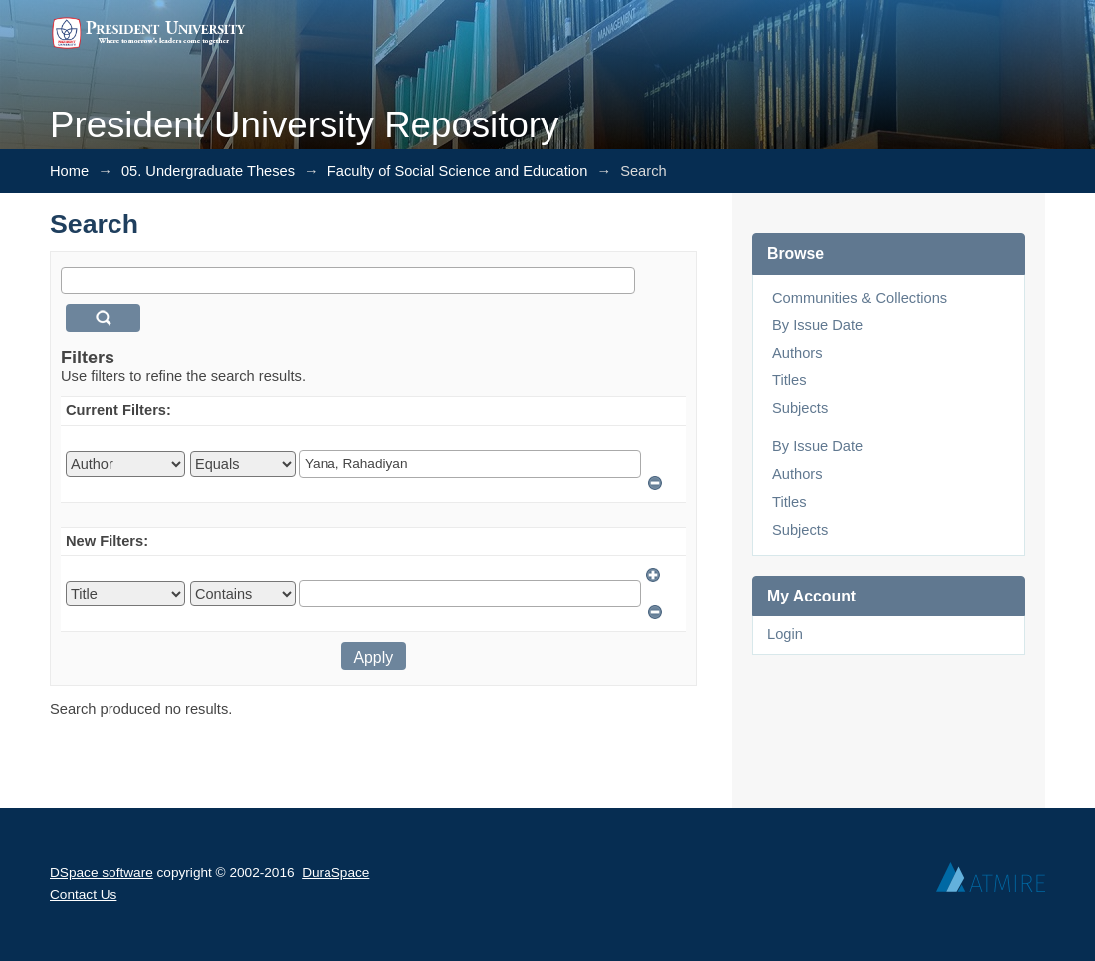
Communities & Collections (859, 298)
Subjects (800, 408)
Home (69, 171)
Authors (797, 352)
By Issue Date (817, 325)
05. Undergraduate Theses (208, 171)
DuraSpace (335, 872)
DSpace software (101, 872)
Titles (789, 380)
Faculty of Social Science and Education (458, 171)
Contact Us (83, 894)
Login (785, 634)
